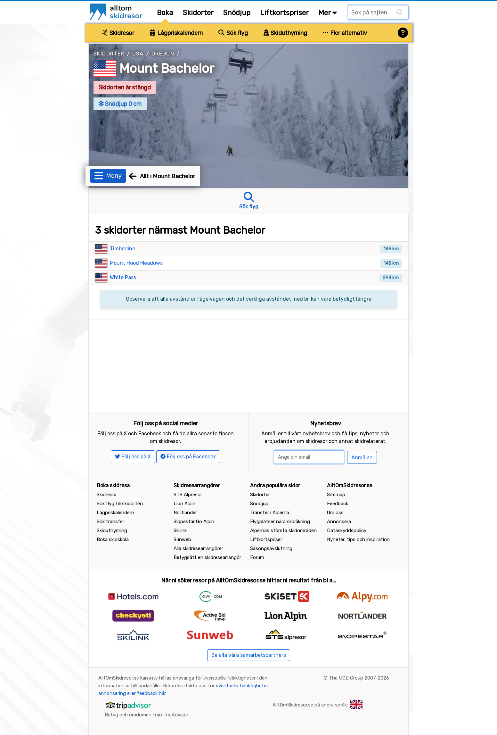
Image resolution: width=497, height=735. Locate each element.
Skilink (180, 530)
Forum (257, 557)
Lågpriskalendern (176, 33)
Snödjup (236, 12)
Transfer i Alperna (269, 512)
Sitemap (336, 494)
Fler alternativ (345, 33)
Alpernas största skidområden (283, 530)
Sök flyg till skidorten (120, 503)
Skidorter (198, 12)
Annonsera (339, 521)
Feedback (337, 503)
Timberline (122, 249)
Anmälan (362, 458)
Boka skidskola (113, 539)
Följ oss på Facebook (188, 457)
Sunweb (182, 539)
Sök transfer (110, 521)
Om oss (335, 512)
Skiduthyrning (285, 33)
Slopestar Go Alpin (194, 521)
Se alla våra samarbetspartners (248, 655)
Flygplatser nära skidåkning (280, 521)
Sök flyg (233, 33)
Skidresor (118, 33)
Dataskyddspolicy (346, 530)
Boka (165, 12)
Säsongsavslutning (271, 548)
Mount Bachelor (166, 68)
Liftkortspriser (284, 12)
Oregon (162, 54)
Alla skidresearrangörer (198, 548)
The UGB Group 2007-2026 (359, 678)
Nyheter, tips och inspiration (358, 539)
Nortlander (185, 512)
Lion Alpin (184, 503)
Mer (327, 12)
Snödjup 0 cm (120, 103)
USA (138, 54)
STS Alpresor (188, 494)
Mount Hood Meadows (136, 263)
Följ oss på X (133, 457)
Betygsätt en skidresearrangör (207, 557)
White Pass (123, 277)
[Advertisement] (248, 365)
